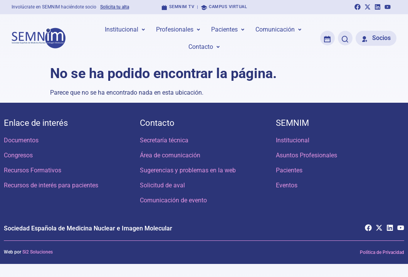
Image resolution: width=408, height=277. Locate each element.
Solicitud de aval (162, 185)
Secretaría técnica (164, 140)
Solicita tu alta (114, 7)
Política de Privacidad (382, 252)
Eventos (286, 185)
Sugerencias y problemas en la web (188, 170)
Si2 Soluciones (37, 252)
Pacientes (289, 170)
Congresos (18, 155)
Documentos (21, 140)
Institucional (292, 140)
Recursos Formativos (32, 170)
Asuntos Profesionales (306, 155)
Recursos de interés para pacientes (51, 185)
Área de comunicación (170, 155)
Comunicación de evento (173, 200)
